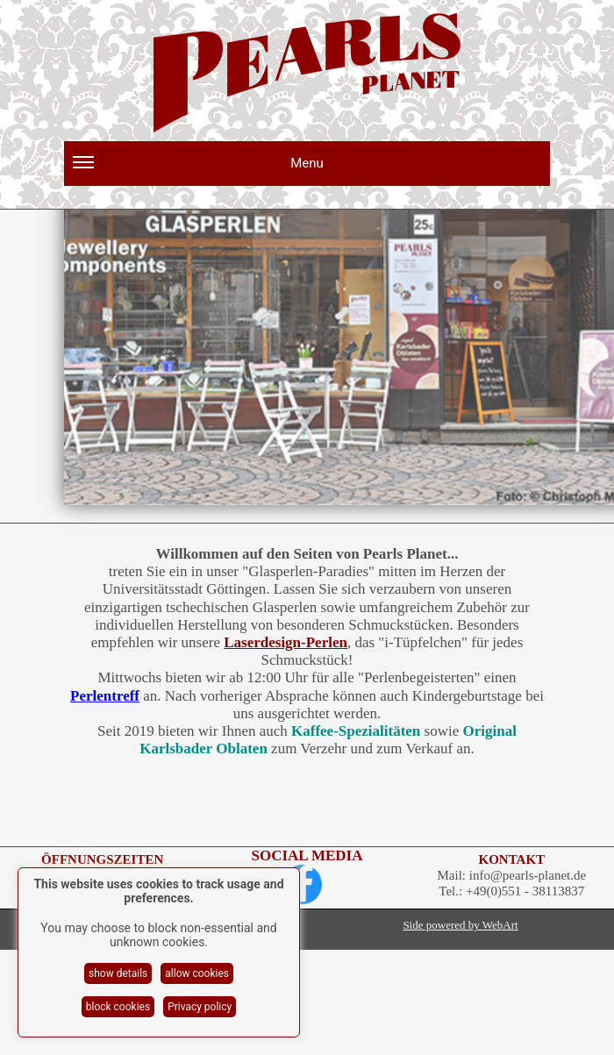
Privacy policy (200, 1007)
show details (118, 973)
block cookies (118, 1007)
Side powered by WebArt (460, 924)
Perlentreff (104, 696)
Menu (198, 169)
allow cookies (197, 973)
